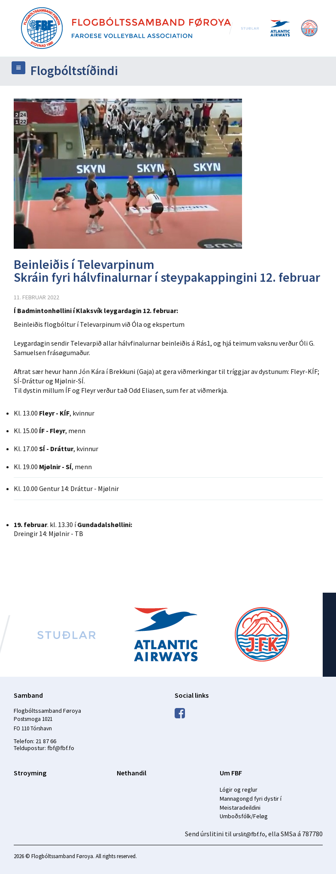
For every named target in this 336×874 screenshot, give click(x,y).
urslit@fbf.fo (249, 834)
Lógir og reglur (238, 789)
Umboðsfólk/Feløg (244, 816)
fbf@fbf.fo (60, 748)
